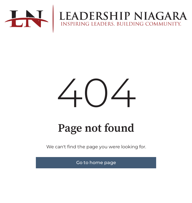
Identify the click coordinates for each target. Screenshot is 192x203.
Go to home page (96, 162)
